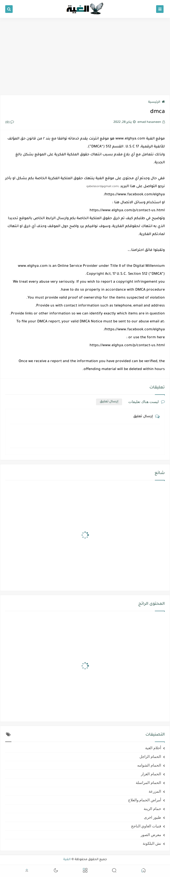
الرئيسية (156, 102)
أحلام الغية (153, 748)
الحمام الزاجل (150, 757)
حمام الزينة (152, 809)
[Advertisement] (85, 56)
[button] (143, 871)
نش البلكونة (152, 843)
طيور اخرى (152, 817)
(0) (9, 122)
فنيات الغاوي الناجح (146, 826)
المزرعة (155, 791)
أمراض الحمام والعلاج (144, 800)
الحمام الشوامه (149, 765)
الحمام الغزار (151, 774)
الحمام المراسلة (148, 783)
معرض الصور (151, 835)
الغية (67, 859)
